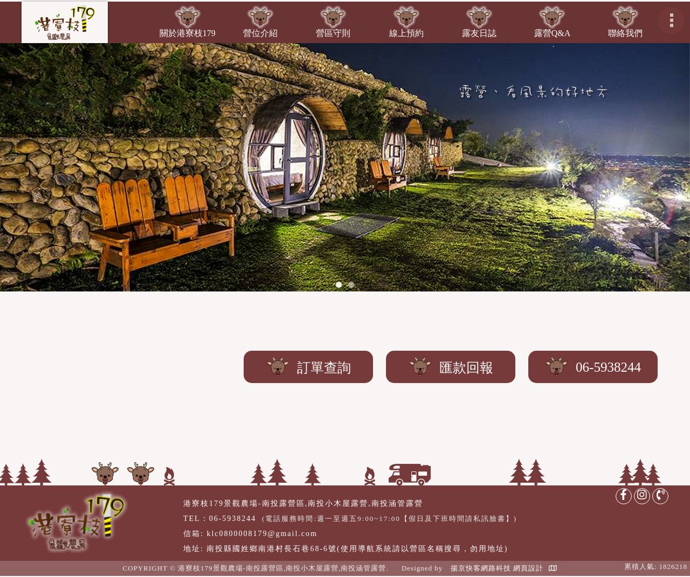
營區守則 (333, 33)
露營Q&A (552, 33)
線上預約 (406, 33)
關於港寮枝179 (188, 33)
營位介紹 (260, 33)
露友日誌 (479, 33)
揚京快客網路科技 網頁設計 (497, 568)
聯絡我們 (625, 33)
